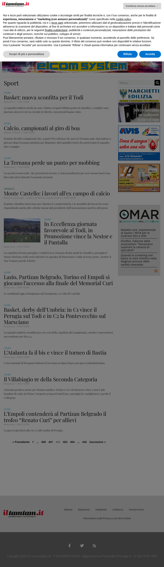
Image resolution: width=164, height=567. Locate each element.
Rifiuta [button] (127, 54)
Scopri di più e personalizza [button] (26, 54)
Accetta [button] (150, 54)
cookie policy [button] (123, 19)
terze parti (57, 22)
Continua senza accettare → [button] (142, 6)
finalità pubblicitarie (56, 30)
